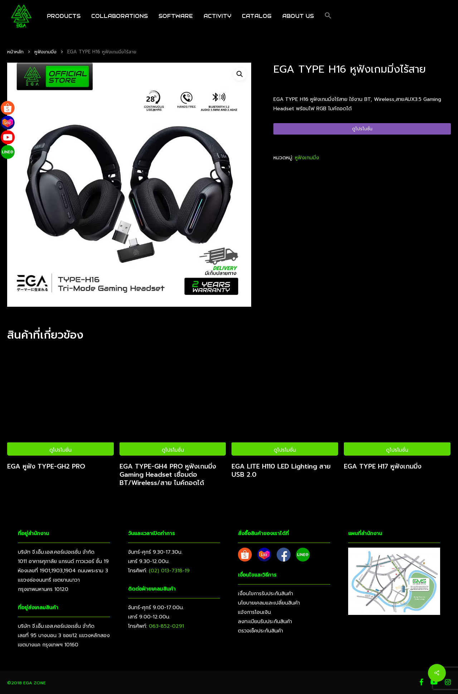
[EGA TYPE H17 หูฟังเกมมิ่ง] (397, 402)
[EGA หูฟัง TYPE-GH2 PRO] (60, 402)
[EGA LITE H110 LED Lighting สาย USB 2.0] (285, 402)
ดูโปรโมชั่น (362, 129)
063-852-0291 (166, 626)
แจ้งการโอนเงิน (254, 612)
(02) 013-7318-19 (169, 570)
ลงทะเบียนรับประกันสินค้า (265, 621)
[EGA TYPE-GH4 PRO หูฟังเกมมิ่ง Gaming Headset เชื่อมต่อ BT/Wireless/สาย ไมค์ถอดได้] (173, 402)
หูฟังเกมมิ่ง (45, 51)
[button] (328, 16)
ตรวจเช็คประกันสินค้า (260, 631)
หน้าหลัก (15, 51)
